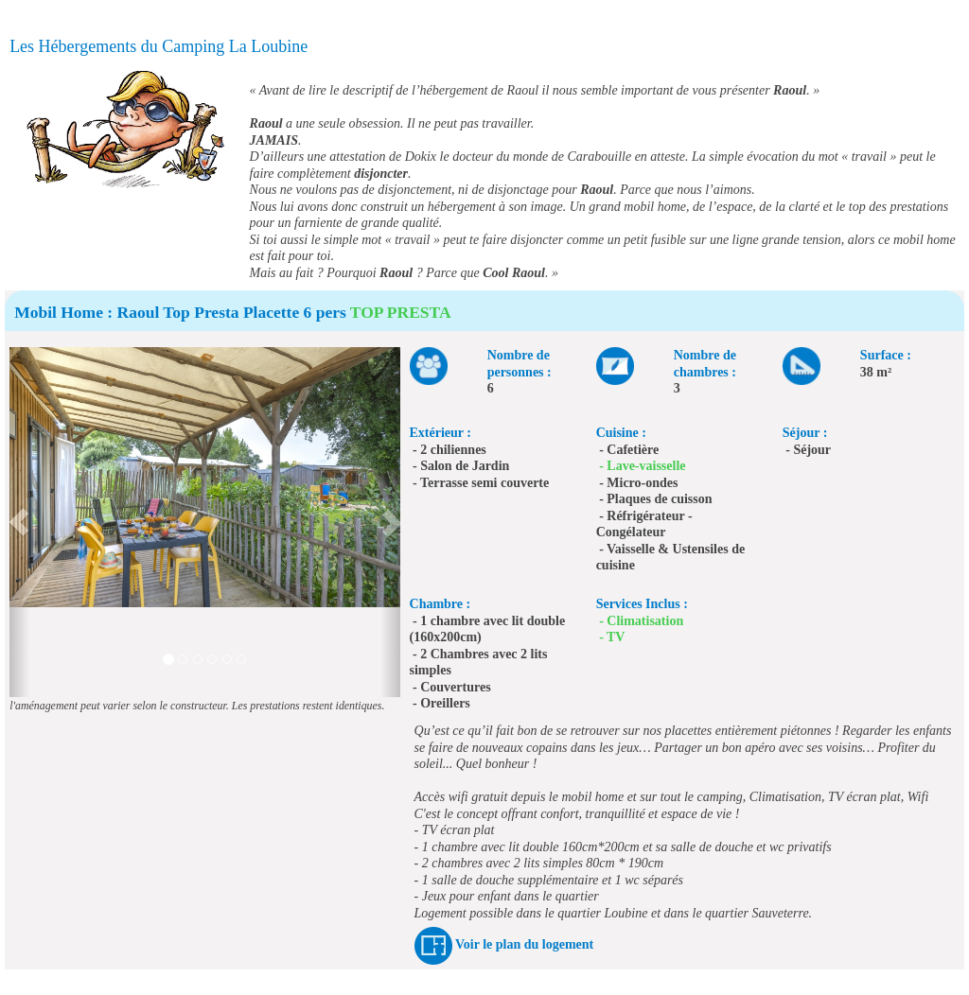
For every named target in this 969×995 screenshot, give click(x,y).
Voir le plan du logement (524, 944)
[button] (19, 522)
